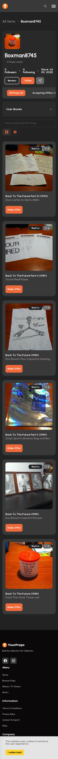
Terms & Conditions (11, 708)
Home (5, 675)
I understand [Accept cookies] (14, 752)
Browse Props (8, 680)
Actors (5, 692)
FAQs (4, 725)
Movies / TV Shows (11, 686)
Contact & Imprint (11, 720)
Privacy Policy (8, 714)
